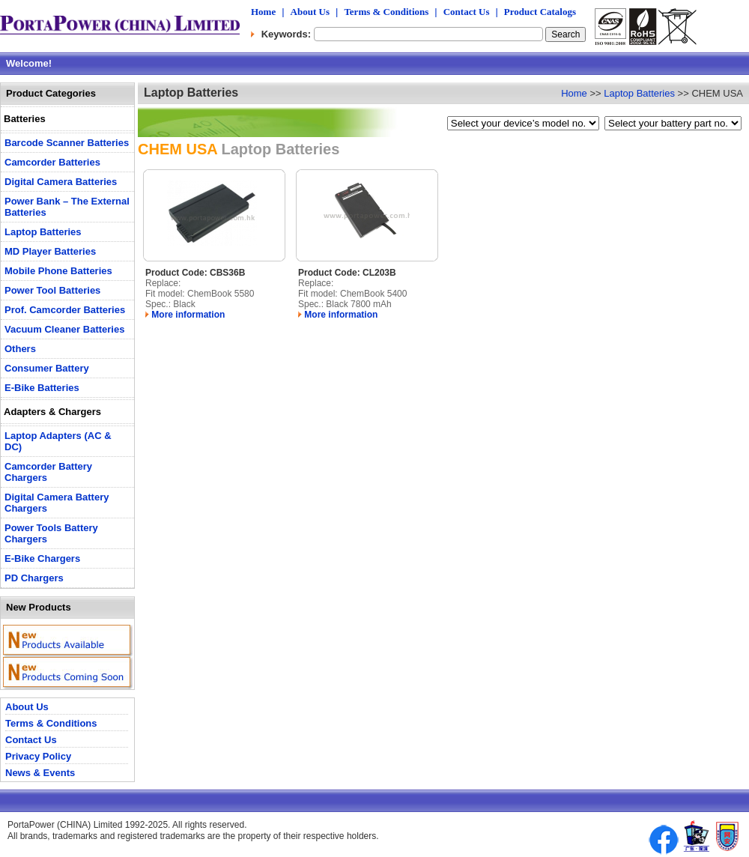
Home (263, 11)
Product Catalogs (540, 11)
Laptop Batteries (639, 93)
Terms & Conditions (386, 11)
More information (185, 314)
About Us (310, 11)
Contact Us (466, 11)
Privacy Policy (38, 756)
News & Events (40, 772)
